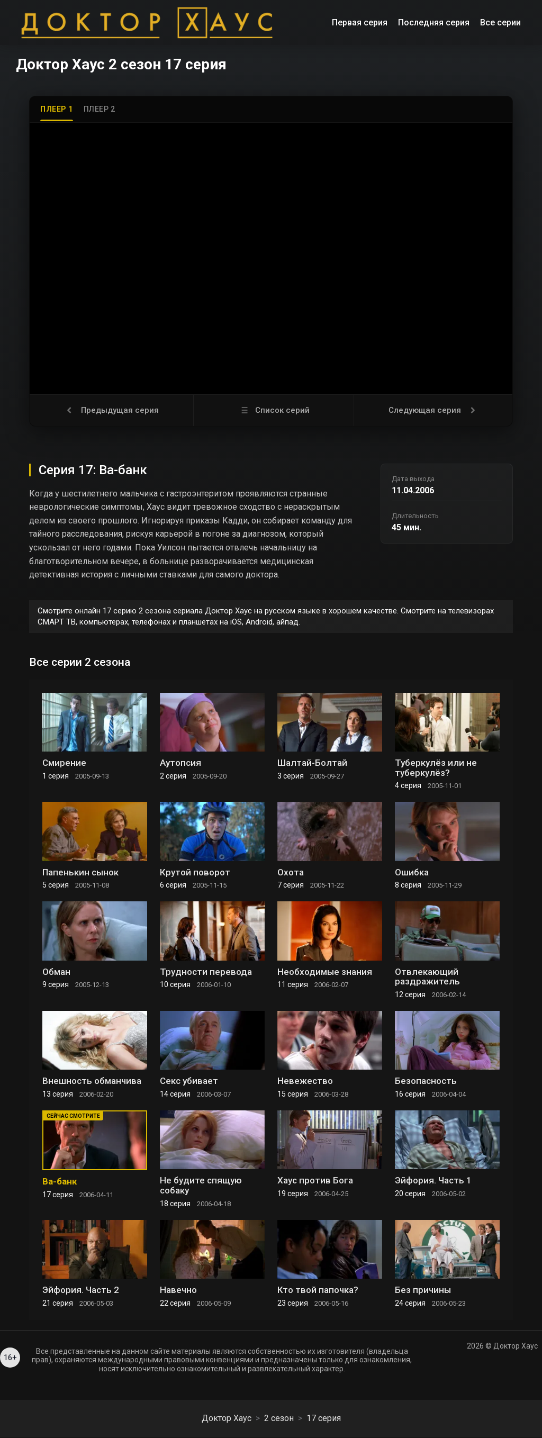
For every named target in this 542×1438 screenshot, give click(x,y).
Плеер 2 (99, 109)
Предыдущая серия (111, 410)
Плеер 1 (56, 109)
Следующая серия (433, 410)
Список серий (274, 410)
